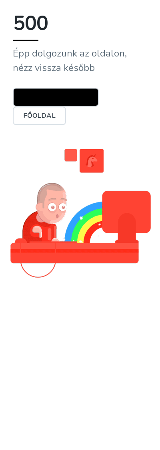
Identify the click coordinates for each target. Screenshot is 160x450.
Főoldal (39, 115)
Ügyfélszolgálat (55, 97)
